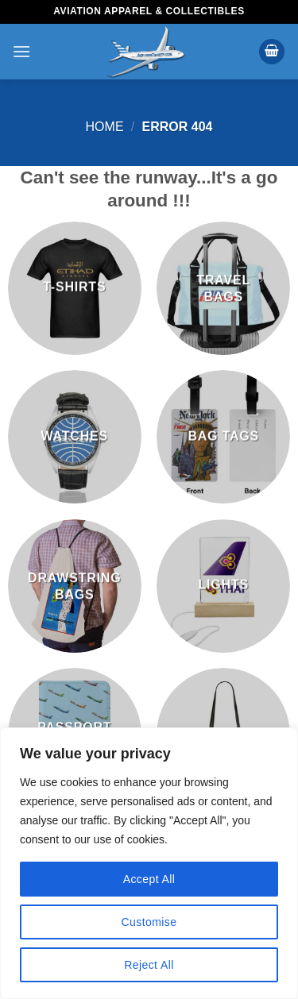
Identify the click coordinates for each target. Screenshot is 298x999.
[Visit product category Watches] (74, 436)
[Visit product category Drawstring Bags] (74, 586)
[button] (21, 51)
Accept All (149, 879)
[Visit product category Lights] (223, 586)
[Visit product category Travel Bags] (223, 288)
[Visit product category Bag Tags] (223, 436)
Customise (149, 922)
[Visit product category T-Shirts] (74, 288)
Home (105, 126)
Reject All (149, 964)
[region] (149, 863)
